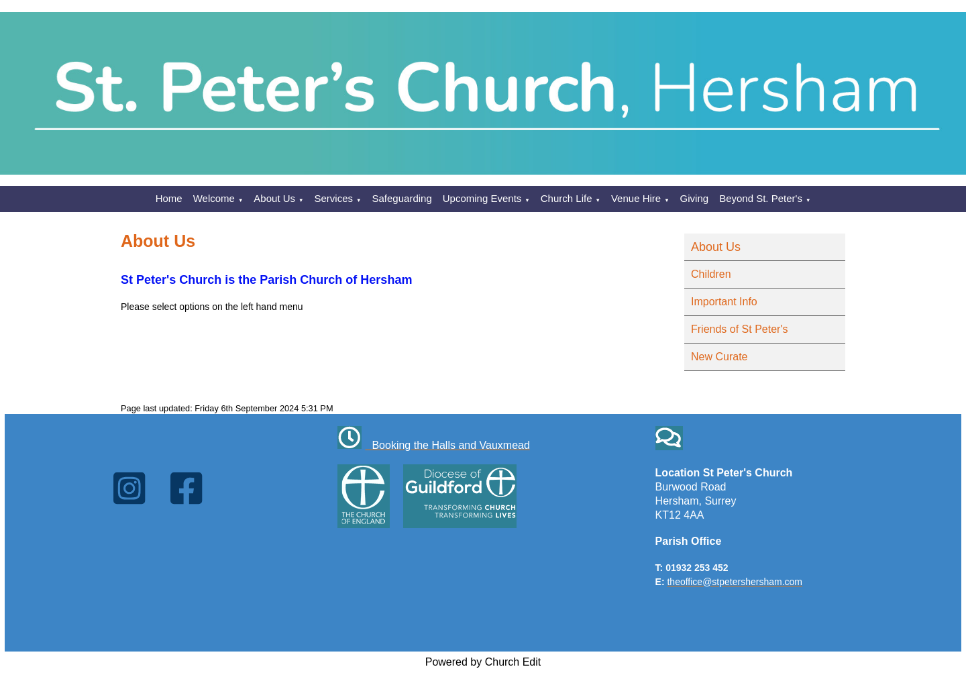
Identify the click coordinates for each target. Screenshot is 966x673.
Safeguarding (402, 198)
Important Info (724, 301)
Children (711, 274)
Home (169, 198)
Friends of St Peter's (739, 329)
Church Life (566, 198)
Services (334, 198)
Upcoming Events (482, 198)
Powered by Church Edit (483, 662)
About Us (274, 198)
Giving (694, 198)
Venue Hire (636, 198)
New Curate (719, 356)
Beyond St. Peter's (760, 198)
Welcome (214, 198)
